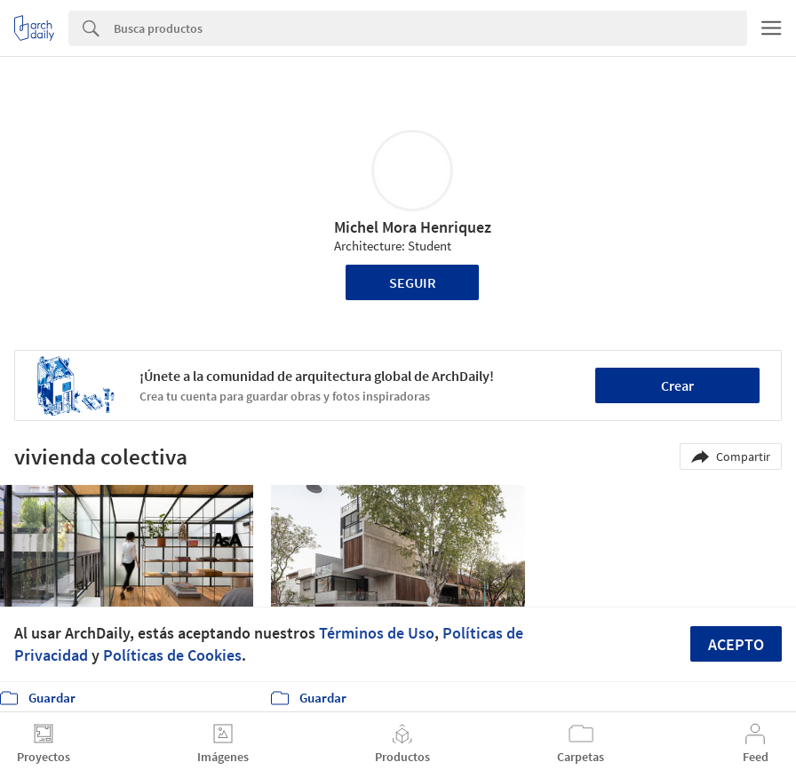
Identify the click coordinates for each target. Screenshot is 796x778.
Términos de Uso (376, 633)
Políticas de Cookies (172, 655)
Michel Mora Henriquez (412, 227)
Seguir (412, 282)
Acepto (736, 644)
